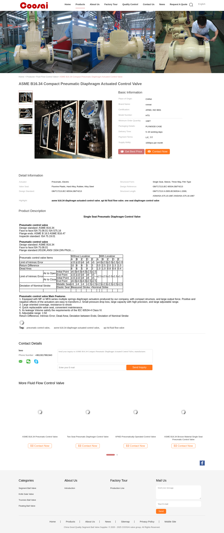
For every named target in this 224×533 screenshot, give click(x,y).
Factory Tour (111, 4)
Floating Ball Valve (27, 506)
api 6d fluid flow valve (114, 328)
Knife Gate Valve (26, 494)
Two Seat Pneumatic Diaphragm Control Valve (87, 437)
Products (80, 4)
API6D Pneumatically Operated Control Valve (135, 437)
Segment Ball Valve (27, 488)
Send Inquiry (140, 367)
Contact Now (157, 151)
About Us (95, 4)
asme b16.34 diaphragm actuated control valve (76, 328)
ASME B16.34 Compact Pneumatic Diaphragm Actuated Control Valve (90, 77)
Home (68, 4)
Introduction (69, 488)
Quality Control (130, 4)
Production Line (117, 488)
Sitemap (125, 522)
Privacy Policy (147, 522)
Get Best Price (131, 151)
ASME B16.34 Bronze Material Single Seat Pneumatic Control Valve (183, 438)
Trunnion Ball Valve (27, 500)
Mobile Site (170, 522)
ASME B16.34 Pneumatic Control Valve (40, 437)
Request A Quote (178, 4)
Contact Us (148, 4)
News (162, 4)
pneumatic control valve (38, 328)
